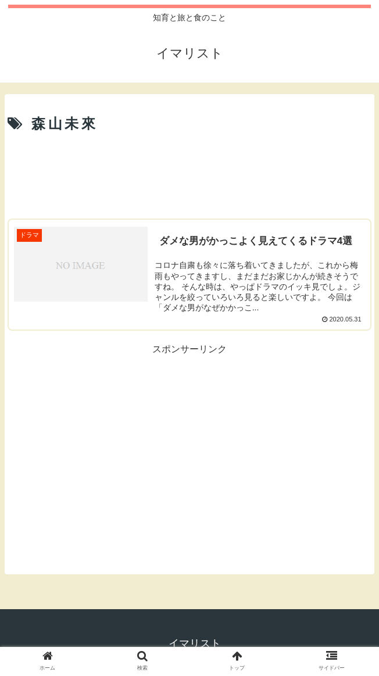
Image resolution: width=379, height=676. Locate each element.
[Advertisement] (189, 173)
